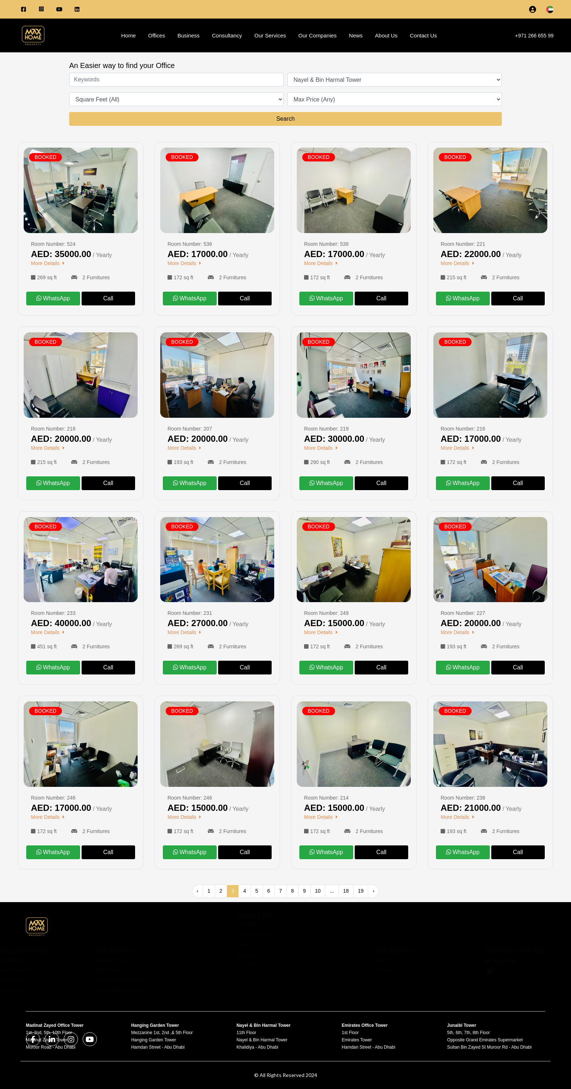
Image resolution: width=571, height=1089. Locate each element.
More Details (48, 263)
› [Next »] (373, 891)
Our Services (270, 35)
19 (361, 891)
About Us (386, 35)
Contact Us (423, 35)
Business (188, 35)
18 (346, 891)
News (356, 35)
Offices (156, 35)
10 (318, 891)
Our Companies (317, 35)
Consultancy (227, 35)
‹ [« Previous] (197, 891)
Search (285, 119)
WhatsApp (53, 298)
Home (128, 35)
